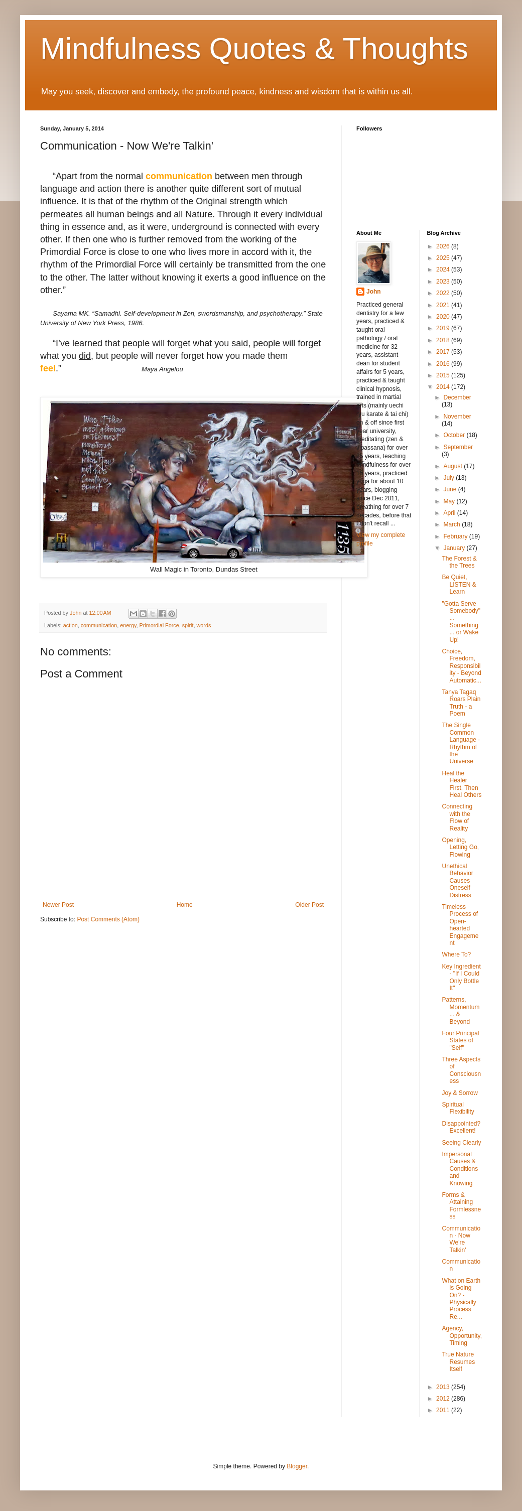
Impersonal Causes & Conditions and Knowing (460, 1169)
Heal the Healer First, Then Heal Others (461, 784)
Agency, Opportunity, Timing (461, 1335)
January (454, 548)
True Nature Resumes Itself (458, 1361)
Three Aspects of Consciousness (461, 1070)
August (453, 466)
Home (185, 904)
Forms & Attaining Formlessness (461, 1205)
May (449, 501)
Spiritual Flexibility (458, 1108)
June (450, 489)
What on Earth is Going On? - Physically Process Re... (461, 1298)
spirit (188, 625)
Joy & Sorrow (459, 1092)
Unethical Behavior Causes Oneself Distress (457, 881)
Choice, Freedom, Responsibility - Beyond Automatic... (461, 666)
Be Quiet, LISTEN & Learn (459, 584)
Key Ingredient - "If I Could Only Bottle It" (461, 977)
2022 (443, 293)
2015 (443, 375)
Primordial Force (159, 625)
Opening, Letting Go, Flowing (460, 847)
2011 (443, 1410)
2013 (443, 1387)
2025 (443, 257)
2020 (443, 316)
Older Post (309, 904)
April (450, 512)
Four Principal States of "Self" (460, 1040)
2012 (443, 1398)
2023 (443, 281)
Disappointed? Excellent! (461, 1127)
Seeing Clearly (461, 1142)
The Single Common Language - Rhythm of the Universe (461, 743)
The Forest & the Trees (459, 562)
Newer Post (58, 904)
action (70, 625)
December (457, 397)
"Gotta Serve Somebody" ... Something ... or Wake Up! (461, 621)
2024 (443, 269)
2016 (443, 363)
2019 (443, 328)
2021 (443, 305)
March (452, 524)
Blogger (297, 1466)
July (449, 477)
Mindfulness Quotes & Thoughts (254, 48)
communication (99, 625)
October (454, 435)
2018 (443, 340)
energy (128, 625)
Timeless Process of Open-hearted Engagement (460, 924)
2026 (443, 246)
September (458, 447)
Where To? (456, 954)
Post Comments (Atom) (108, 919)
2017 (443, 351)
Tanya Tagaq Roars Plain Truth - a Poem (461, 703)
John (373, 291)
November (457, 416)
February (456, 536)
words (203, 625)
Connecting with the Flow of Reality (457, 817)
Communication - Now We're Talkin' (461, 1239)
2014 (443, 386)
